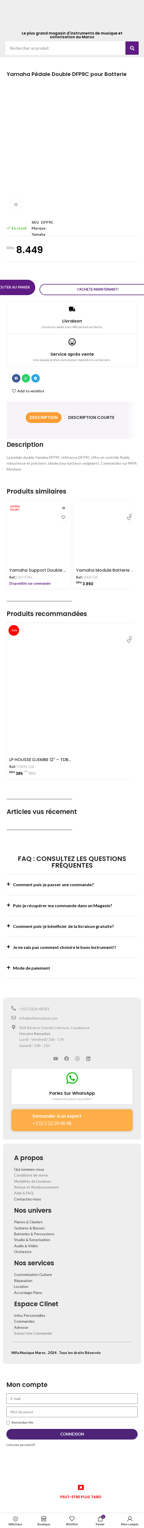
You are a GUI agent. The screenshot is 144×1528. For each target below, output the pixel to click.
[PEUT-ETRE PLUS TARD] (81, 1483)
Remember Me (19, 1418)
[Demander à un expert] (22, 1114)
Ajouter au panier (41, 285)
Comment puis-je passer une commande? (53, 880)
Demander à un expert (57, 1112)
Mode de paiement (31, 963)
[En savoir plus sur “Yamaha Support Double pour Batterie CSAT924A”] (63, 503)
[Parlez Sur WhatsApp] (72, 1073)
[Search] (132, 48)
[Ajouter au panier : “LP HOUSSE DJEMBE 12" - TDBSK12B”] (129, 627)
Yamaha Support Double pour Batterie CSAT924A (62, 566)
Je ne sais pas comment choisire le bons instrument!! (64, 942)
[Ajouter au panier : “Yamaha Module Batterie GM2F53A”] (129, 504)
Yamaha (38, 234)
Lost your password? (20, 1440)
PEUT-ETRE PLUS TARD (80, 1492)
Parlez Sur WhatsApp (72, 1089)
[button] (16, 374)
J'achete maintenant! (99, 285)
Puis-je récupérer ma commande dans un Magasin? (62, 901)
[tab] (44, 413)
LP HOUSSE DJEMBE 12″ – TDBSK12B (44, 755)
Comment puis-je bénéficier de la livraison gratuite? (63, 921)
